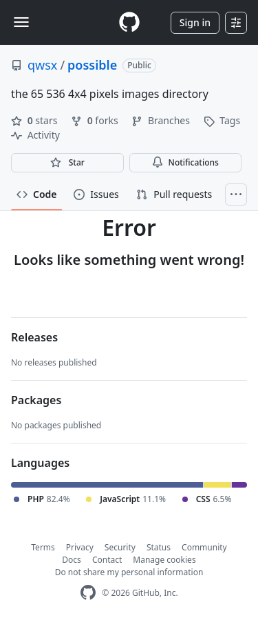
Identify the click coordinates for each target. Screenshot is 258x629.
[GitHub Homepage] (88, 592)
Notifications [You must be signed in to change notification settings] (185, 162)
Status (159, 547)
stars (35, 120)
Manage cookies (164, 560)
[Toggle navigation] (21, 22)
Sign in (195, 22)
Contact (107, 560)
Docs (71, 560)
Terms (43, 547)
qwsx (42, 65)
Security (120, 547)
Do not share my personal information (129, 572)
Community (204, 547)
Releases (34, 337)
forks (95, 120)
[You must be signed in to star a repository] (67, 162)
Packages (36, 400)
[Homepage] (129, 22)
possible (92, 65)
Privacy (80, 547)
